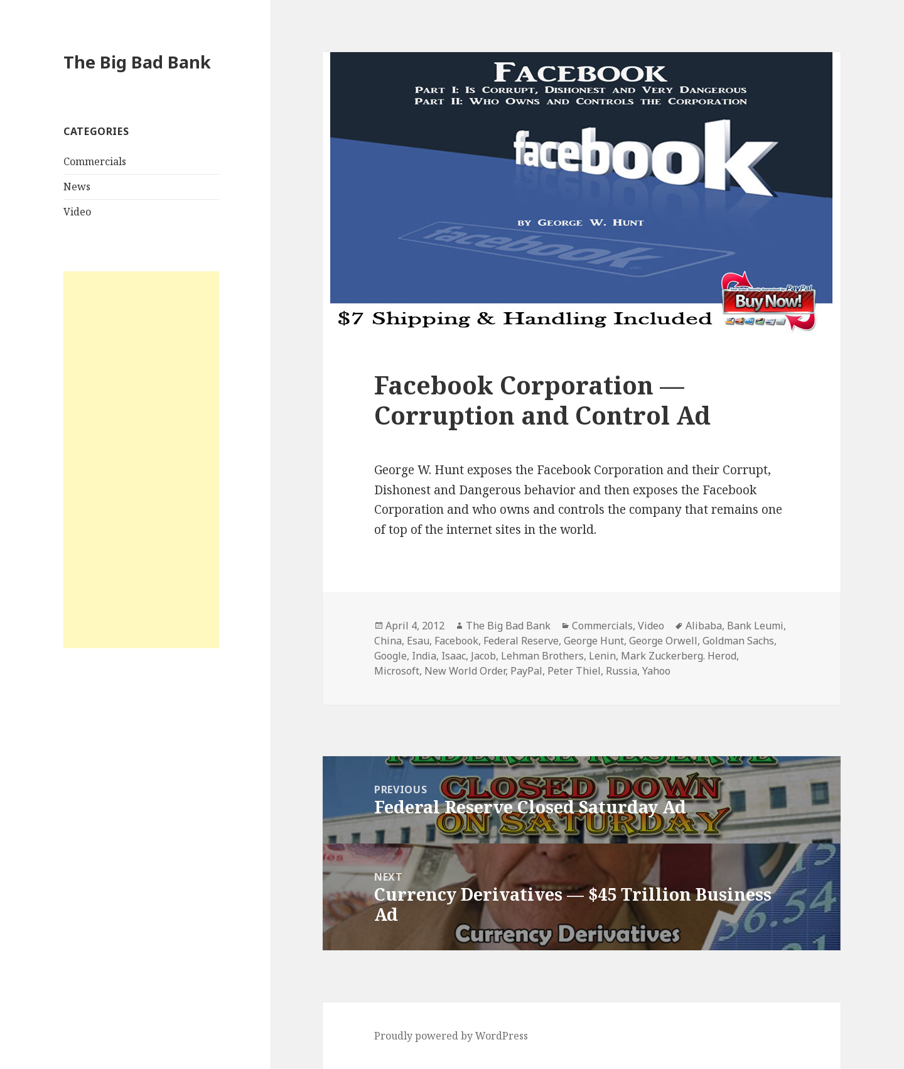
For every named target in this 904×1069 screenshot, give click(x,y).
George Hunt (594, 641)
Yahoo (656, 671)
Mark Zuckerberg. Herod (678, 656)
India (424, 656)
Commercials (94, 161)
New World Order (464, 671)
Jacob (483, 656)
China (388, 641)
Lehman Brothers (542, 656)
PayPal (526, 671)
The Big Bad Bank (137, 61)
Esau (418, 641)
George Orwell (663, 641)
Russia (621, 671)
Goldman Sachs (738, 641)
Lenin (602, 656)
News (76, 186)
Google (390, 656)
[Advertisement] (141, 459)
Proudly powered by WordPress (451, 1036)
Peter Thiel (574, 671)
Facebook (456, 641)
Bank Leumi (755, 625)
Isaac (453, 656)
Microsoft (396, 671)
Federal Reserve (521, 641)
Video (77, 212)
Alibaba (704, 625)
